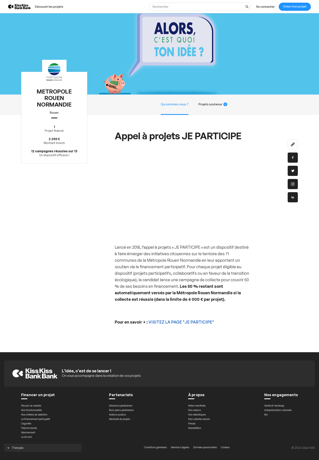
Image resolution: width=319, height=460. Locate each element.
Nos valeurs (194, 410)
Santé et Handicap (274, 405)
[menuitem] (49, 6)
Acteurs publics (117, 414)
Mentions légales (180, 447)
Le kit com (26, 436)
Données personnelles (205, 447)
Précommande (29, 427)
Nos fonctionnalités (31, 410)
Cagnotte (26, 423)
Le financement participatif (35, 419)
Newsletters (194, 427)
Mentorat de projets (119, 419)
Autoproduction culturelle (278, 410)
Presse (191, 423)
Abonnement (28, 432)
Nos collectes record (199, 419)
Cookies (225, 447)
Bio (266, 414)
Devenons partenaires (120, 405)
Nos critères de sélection (34, 414)
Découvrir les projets (49, 6)
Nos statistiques (197, 414)
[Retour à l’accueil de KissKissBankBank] (16, 6)
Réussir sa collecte (31, 405)
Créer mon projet (295, 6)
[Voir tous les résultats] (247, 6)
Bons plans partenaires (121, 410)
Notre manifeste (196, 405)
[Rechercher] (200, 7)
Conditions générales (155, 447)
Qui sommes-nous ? (174, 104)
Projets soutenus (213, 104)
